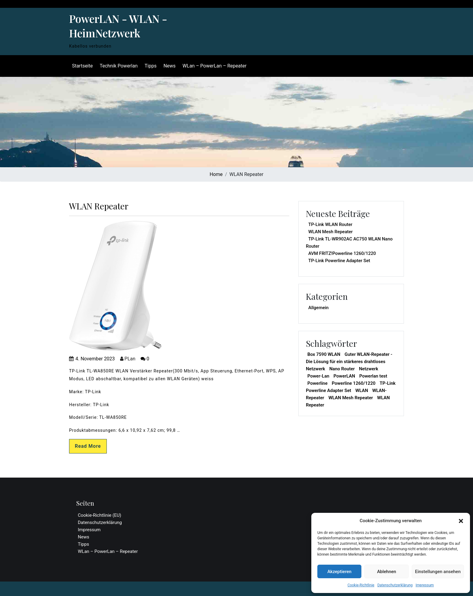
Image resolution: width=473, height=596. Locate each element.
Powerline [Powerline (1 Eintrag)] (317, 383)
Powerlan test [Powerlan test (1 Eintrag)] (373, 376)
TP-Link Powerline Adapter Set (339, 260)
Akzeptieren (339, 571)
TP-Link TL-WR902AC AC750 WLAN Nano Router (349, 242)
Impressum (425, 585)
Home (216, 174)
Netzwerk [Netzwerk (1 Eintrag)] (368, 369)
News (169, 66)
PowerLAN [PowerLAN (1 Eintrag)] (344, 376)
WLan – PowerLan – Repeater (214, 66)
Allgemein (318, 307)
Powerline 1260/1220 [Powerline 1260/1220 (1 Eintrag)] (354, 383)
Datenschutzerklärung (395, 585)
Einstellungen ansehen (438, 571)
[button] (461, 521)
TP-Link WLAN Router (330, 224)
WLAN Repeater (99, 206)
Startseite (81, 66)
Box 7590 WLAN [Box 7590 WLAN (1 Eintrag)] (323, 354)
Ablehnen (386, 571)
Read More (88, 446)
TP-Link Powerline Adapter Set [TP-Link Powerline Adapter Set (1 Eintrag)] (350, 387)
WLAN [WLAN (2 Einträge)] (361, 390)
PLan (127, 359)
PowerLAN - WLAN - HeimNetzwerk (118, 25)
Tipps (150, 66)
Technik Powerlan (118, 66)
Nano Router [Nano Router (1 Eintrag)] (342, 369)
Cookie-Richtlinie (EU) (99, 515)
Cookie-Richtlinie (361, 585)
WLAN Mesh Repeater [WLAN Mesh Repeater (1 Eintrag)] (351, 397)
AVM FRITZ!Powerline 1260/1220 (342, 253)
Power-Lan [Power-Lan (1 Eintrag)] (318, 376)
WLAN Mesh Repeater (330, 231)
